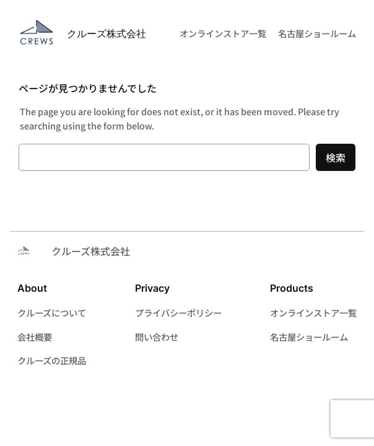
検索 (336, 157)
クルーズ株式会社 (106, 33)
